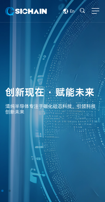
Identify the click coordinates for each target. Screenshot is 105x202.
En (68, 11)
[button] (2, 191)
